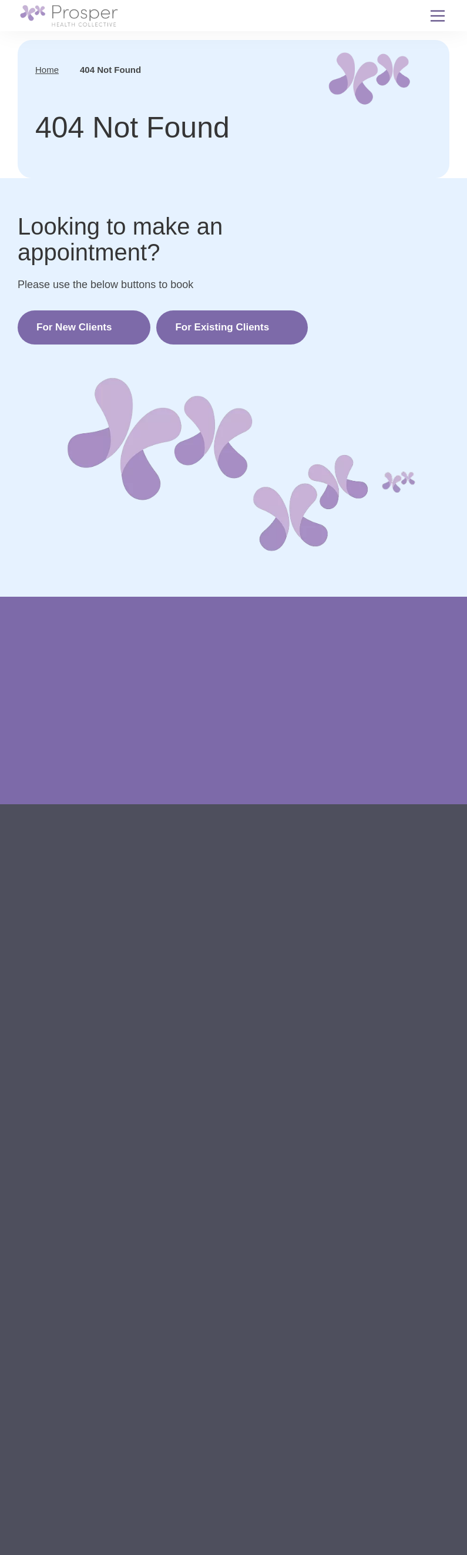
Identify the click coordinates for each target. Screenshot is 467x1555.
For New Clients (74, 327)
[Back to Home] (69, 16)
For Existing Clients (222, 327)
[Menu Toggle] (437, 15)
